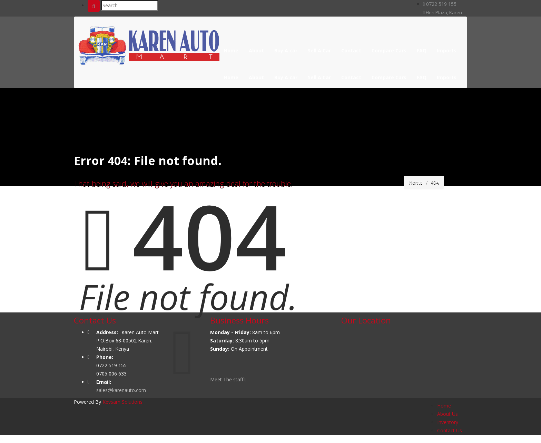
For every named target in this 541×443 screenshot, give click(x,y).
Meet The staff (228, 379)
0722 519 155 (439, 4)
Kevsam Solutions (122, 402)
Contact (351, 50)
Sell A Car (319, 50)
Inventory (447, 422)
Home (231, 50)
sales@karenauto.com (121, 390)
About (256, 50)
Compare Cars (389, 50)
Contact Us (449, 430)
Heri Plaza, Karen (442, 12)
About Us (447, 414)
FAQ (421, 50)
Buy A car (285, 50)
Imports (446, 50)
